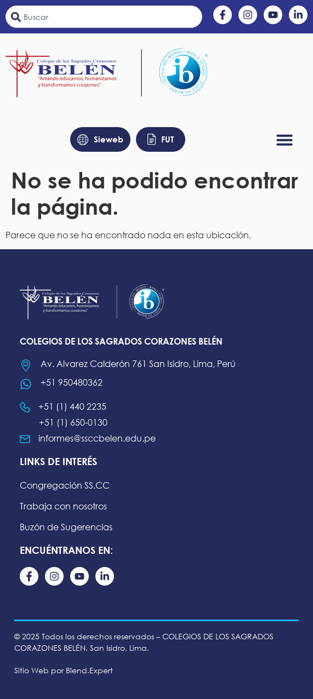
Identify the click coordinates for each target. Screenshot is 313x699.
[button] (284, 140)
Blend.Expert (89, 670)
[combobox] (103, 16)
